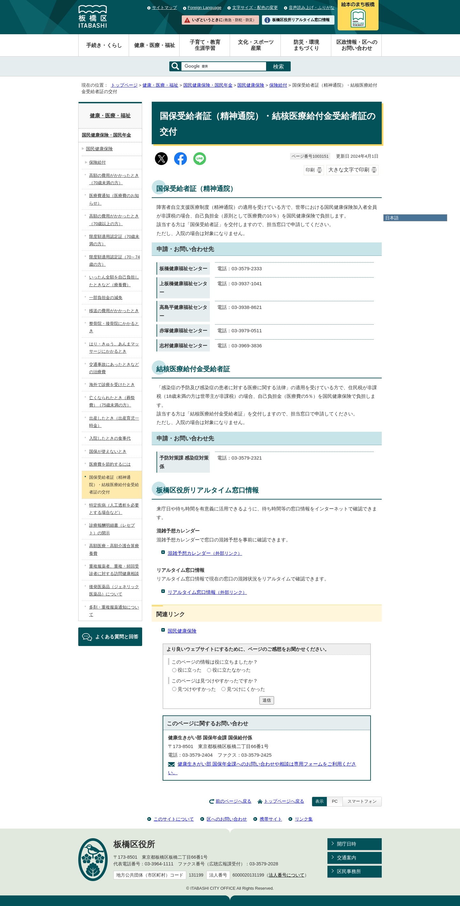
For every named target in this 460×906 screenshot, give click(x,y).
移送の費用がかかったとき (114, 310)
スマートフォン (362, 801)
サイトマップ (164, 7)
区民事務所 (349, 871)
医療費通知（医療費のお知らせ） (114, 199)
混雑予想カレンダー (205, 553)
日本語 (392, 217)
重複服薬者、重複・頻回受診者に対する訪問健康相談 (114, 570)
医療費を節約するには (110, 464)
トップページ (124, 85)
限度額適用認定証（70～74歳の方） (114, 261)
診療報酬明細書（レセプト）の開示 (112, 529)
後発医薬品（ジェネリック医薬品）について (114, 590)
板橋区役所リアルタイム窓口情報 (301, 20)
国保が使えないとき (107, 451)
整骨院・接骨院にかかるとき (114, 327)
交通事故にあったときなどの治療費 (114, 368)
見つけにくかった (246, 689)
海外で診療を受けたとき (112, 384)
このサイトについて (174, 819)
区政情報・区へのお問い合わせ (356, 45)
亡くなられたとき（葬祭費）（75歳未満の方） (112, 401)
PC (335, 801)
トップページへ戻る (284, 801)
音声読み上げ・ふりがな (311, 7)
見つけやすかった (197, 689)
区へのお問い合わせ (227, 819)
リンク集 (304, 819)
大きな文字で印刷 (348, 169)
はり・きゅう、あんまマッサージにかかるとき (114, 348)
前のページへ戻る (233, 801)
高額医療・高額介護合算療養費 (114, 549)
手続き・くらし (104, 45)
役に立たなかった (231, 670)
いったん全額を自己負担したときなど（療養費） (114, 281)
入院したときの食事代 (110, 438)
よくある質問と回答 (116, 636)
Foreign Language (204, 7)
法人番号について (286, 875)
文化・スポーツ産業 (256, 45)
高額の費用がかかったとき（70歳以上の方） (114, 220)
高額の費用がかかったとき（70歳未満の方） (114, 179)
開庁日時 (346, 844)
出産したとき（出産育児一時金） (114, 422)
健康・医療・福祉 (154, 45)
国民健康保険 (250, 85)
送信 (267, 700)
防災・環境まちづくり (306, 45)
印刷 (310, 170)
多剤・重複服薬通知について (114, 611)
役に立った (190, 670)
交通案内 (346, 857)
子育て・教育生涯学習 (205, 45)
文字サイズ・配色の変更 (255, 7)
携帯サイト (271, 819)
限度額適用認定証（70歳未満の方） (114, 240)
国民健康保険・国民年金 (208, 85)
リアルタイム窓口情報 (207, 592)
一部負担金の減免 (105, 297)
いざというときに (224, 20)
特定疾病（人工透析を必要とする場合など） (114, 509)
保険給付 (278, 85)
